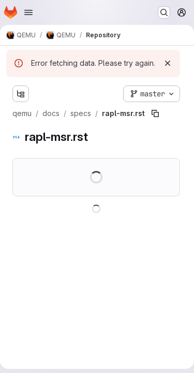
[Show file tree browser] (20, 93)
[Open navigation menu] (28, 12)
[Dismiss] (167, 63)
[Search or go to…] (164, 12)
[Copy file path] (155, 113)
